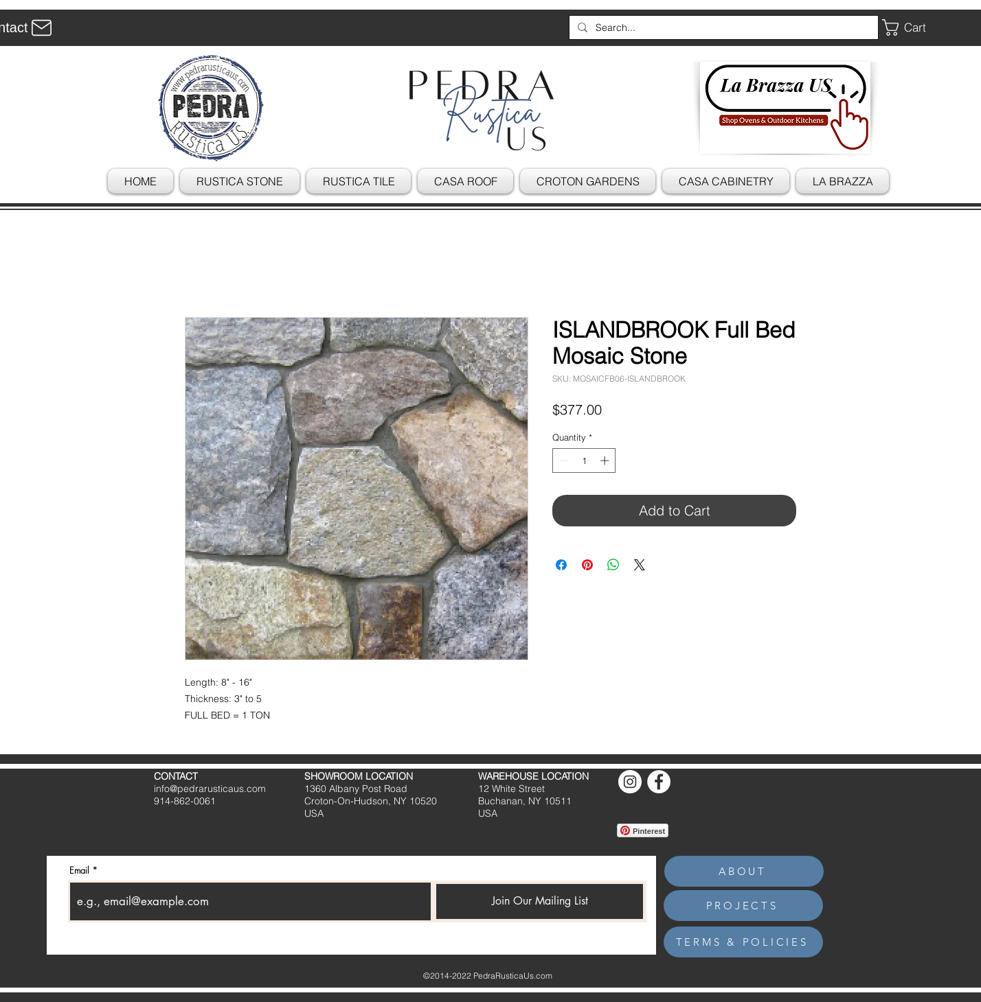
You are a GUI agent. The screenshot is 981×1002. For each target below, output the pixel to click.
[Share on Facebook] (561, 565)
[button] (914, 27)
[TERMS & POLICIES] (743, 942)
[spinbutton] (584, 460)
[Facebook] (658, 781)
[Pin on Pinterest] (587, 565)
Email (79, 870)
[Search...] (722, 27)
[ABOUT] (744, 871)
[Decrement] (562, 460)
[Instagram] (630, 781)
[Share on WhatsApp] (613, 565)
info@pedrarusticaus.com (210, 788)
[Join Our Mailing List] (539, 901)
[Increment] (606, 460)
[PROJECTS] (743, 905)
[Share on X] (639, 565)
